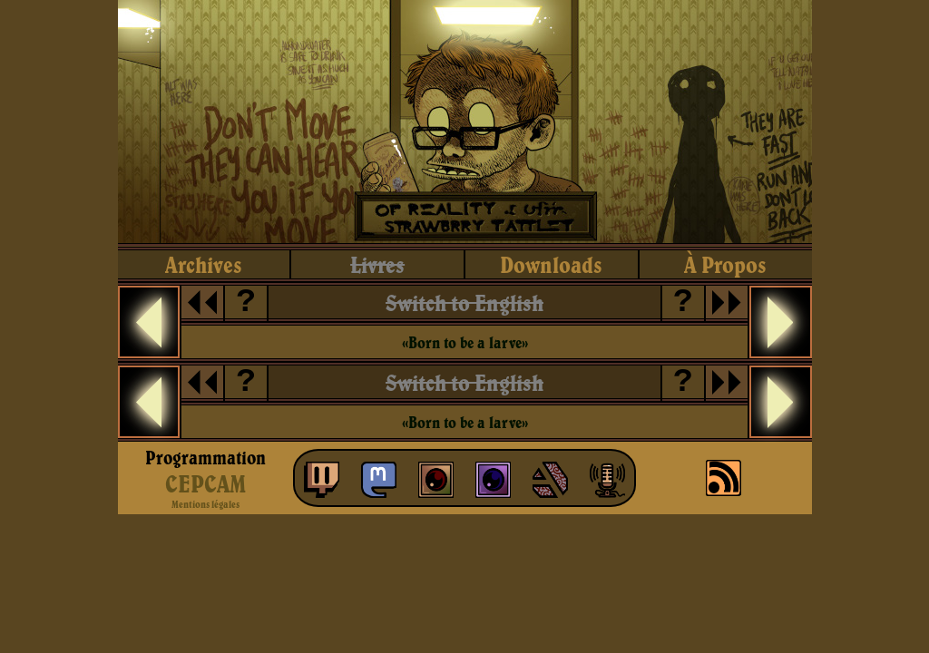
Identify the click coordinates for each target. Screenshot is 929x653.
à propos (725, 264)
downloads (551, 264)
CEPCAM (205, 483)
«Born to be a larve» (465, 342)
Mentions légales (205, 504)
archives (203, 264)
